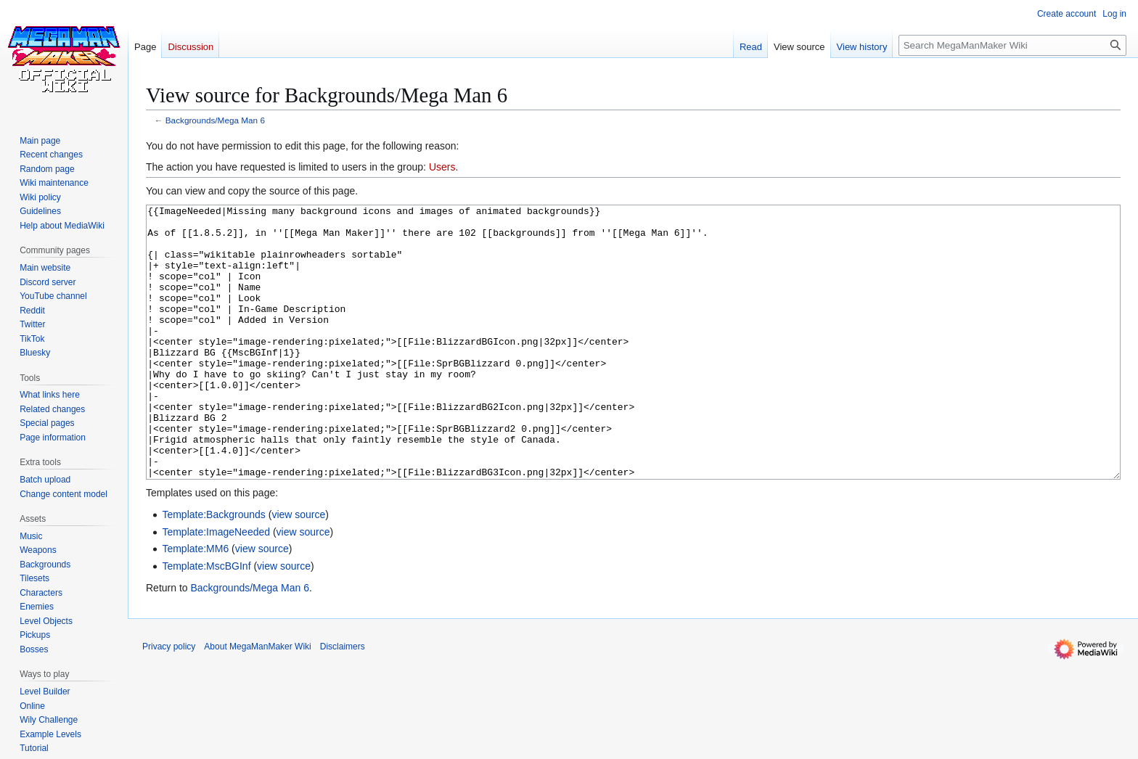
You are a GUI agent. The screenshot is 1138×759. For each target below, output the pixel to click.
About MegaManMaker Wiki (257, 701)
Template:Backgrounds (213, 569)
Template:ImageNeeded (216, 586)
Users (442, 167)
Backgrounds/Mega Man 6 (215, 120)
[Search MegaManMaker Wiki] (1012, 45)
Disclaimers (342, 701)
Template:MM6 (195, 603)
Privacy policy (168, 701)
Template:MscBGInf (206, 620)
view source (298, 569)
